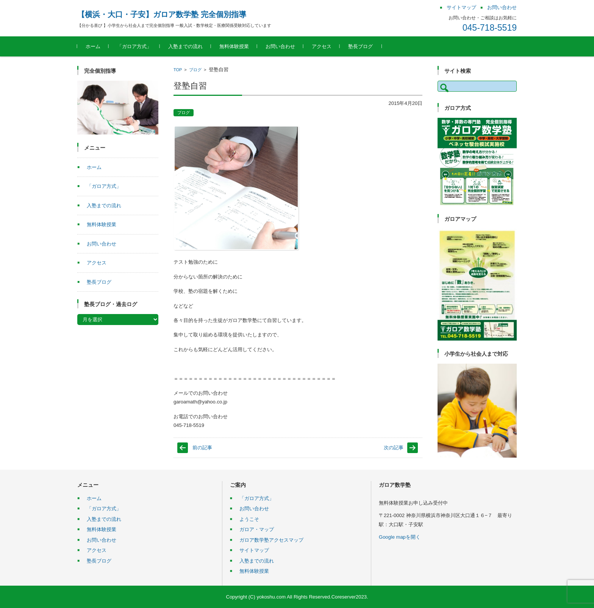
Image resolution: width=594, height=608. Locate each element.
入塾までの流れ (185, 46)
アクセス (321, 46)
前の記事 (202, 447)
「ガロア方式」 (134, 46)
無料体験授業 (234, 46)
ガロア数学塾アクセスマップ (271, 540)
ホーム (93, 46)
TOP (178, 69)
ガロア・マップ (256, 529)
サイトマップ (254, 550)
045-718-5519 (490, 28)
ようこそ (249, 519)
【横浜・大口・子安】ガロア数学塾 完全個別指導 (161, 14)
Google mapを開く (399, 537)
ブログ (195, 69)
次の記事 (393, 447)
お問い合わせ (280, 46)
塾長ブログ (360, 46)
